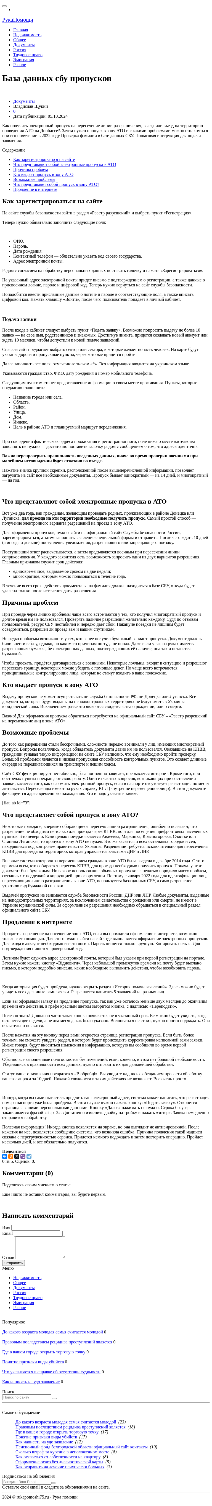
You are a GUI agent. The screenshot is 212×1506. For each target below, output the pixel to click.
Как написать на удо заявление (31, 1386)
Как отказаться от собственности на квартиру (57, 1461)
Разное (19, 1311)
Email (7, 1233)
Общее (19, 1286)
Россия (19, 1296)
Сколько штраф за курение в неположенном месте (62, 1456)
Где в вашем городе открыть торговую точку (43, 1356)
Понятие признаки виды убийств (33, 1366)
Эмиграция (23, 1306)
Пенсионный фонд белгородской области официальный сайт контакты (81, 1451)
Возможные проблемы (34, 179)
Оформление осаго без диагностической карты (59, 1466)
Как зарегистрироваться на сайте (44, 159)
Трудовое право (28, 1301)
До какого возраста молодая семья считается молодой (52, 1336)
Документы (24, 1291)
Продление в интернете (35, 189)
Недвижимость (27, 1281)
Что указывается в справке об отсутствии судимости (51, 1376)
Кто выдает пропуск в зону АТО (43, 174)
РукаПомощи (17, 20)
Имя (6, 1227)
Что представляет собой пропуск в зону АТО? (56, 184)
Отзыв (8, 1261)
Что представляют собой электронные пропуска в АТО (64, 164)
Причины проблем (30, 169)
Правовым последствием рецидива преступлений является (57, 1346)
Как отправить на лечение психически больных (59, 1471)
